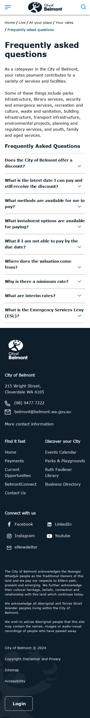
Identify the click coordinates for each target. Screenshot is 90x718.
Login (19, 703)
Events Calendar (61, 452)
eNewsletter (21, 548)
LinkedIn (58, 524)
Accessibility (15, 681)
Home (10, 22)
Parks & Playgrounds (65, 461)
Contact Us (15, 493)
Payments (14, 461)
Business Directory (63, 484)
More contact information (29, 424)
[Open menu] (7, 7)
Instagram (20, 536)
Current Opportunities (18, 472)
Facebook (19, 524)
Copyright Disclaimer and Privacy (33, 659)
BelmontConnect (20, 484)
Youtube (57, 536)
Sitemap (12, 670)
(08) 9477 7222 (29, 403)
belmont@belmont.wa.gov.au (42, 412)
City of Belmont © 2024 (25, 648)
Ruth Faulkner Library (58, 472)
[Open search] (83, 7)
